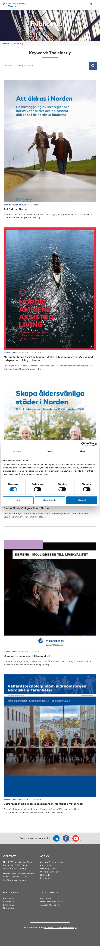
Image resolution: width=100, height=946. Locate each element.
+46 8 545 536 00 (19, 865)
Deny (18, 500)
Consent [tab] (17, 451)
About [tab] (83, 451)
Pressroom (45, 898)
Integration (46, 877)
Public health (46, 865)
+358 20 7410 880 (20, 876)
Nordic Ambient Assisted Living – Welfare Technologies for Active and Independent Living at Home (49, 358)
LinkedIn (7, 904)
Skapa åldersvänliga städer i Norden (29, 508)
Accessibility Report (50, 904)
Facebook (8, 898)
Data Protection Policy (51, 901)
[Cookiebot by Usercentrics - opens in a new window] (85, 444)
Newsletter (8, 907)
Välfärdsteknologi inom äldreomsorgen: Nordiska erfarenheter (47, 803)
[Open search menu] (91, 4)
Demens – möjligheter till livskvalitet (29, 656)
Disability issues (48, 868)
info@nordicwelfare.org (15, 868)
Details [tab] (50, 451)
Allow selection (50, 500)
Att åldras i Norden (17, 209)
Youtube (7, 901)
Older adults (46, 874)
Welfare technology (50, 871)
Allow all (82, 500)
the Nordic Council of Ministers (59, 926)
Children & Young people (52, 861)
